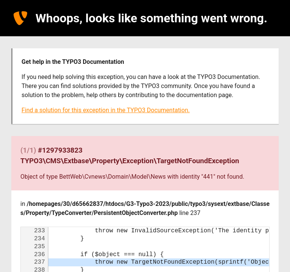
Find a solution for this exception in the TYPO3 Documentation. (106, 110)
